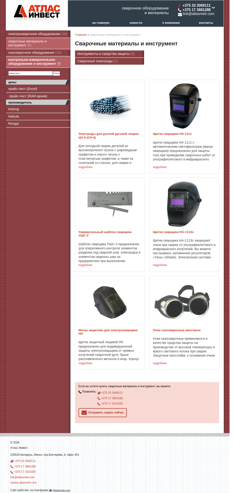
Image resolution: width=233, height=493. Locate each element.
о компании (171, 22)
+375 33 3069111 (110, 393)
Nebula (13, 116)
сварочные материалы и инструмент (27, 43)
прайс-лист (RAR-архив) (27, 96)
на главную (100, 22)
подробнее (85, 167)
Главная (80, 34)
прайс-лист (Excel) (22, 89)
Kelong (13, 109)
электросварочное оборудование (37, 34)
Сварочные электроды (97, 61)
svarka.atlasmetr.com (23, 482)
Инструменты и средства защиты (106, 54)
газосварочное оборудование (34, 52)
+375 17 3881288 (110, 398)
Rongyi (13, 123)
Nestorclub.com (61, 490)
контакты (206, 22)
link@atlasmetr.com (196, 14)
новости (136, 22)
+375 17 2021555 (110, 403)
